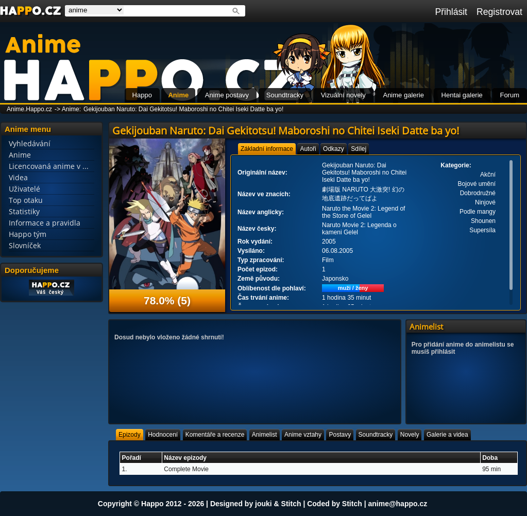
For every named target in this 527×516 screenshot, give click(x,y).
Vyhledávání (29, 143)
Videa (18, 177)
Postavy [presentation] (340, 434)
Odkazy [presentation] (333, 148)
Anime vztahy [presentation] (302, 434)
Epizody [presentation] (129, 434)
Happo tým (27, 234)
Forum (509, 95)
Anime (178, 95)
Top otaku (26, 200)
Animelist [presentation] (264, 434)
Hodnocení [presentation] (163, 434)
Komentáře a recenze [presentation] (215, 434)
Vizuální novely (343, 95)
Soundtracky (284, 95)
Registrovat (499, 12)
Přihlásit (451, 12)
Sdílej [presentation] (358, 148)
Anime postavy (227, 95)
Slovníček (25, 245)
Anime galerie (403, 95)
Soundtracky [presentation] (376, 434)
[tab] (267, 148)
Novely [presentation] (409, 434)
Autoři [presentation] (308, 148)
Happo (142, 95)
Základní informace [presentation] (267, 148)
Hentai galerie (462, 95)
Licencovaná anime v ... (49, 166)
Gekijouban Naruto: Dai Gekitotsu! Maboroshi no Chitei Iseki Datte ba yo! (183, 109)
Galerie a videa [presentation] (447, 434)
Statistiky (24, 211)
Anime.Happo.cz (29, 109)
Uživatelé (24, 189)
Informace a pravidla (44, 223)
